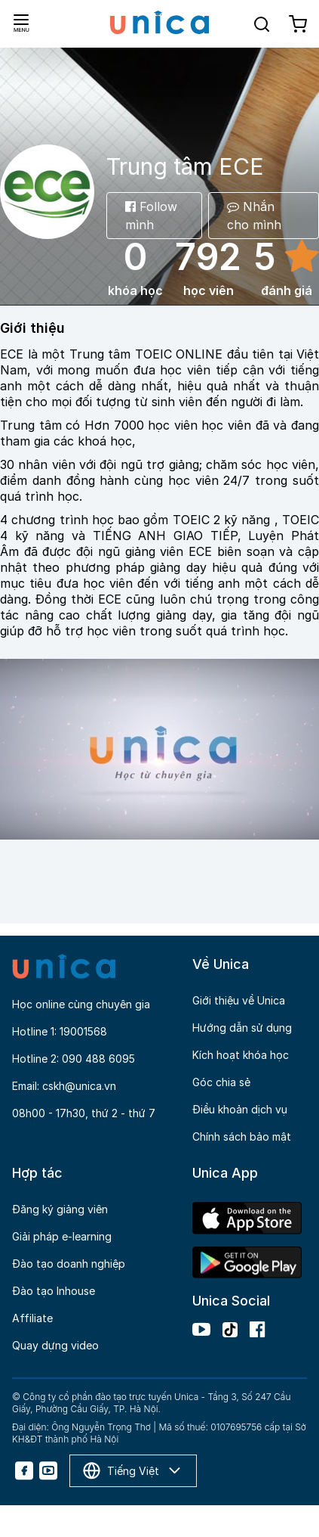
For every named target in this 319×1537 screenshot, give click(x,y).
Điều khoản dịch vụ (239, 1109)
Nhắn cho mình (254, 215)
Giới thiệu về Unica (238, 1000)
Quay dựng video (55, 1345)
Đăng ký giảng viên (60, 1209)
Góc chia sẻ (221, 1082)
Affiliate (32, 1318)
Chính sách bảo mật (241, 1136)
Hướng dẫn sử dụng (242, 1027)
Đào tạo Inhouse (53, 1290)
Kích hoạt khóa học (240, 1054)
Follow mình (151, 215)
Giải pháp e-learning (62, 1236)
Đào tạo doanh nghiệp (68, 1263)
